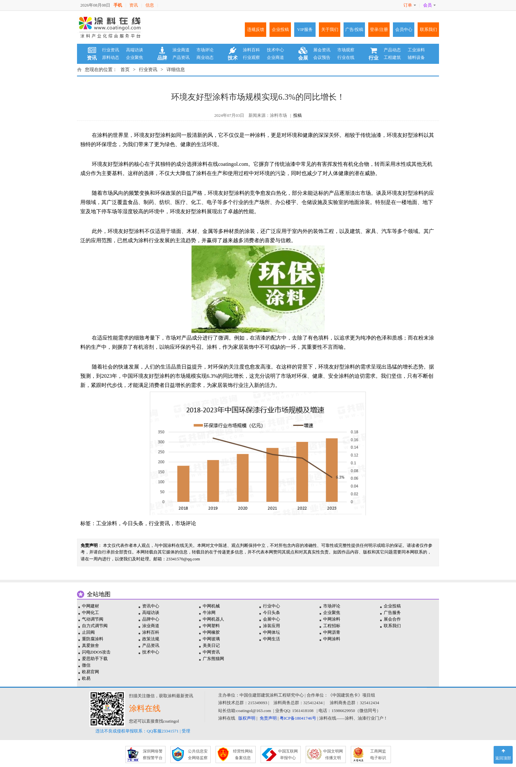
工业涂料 (416, 49)
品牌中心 (150, 619)
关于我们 (329, 29)
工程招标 (331, 625)
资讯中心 (150, 605)
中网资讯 (211, 652)
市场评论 (205, 49)
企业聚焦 (134, 57)
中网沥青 (331, 632)
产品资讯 (181, 57)
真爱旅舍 (90, 645)
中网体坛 (271, 632)
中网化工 (90, 612)
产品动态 (392, 49)
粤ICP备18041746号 (298, 718)
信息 (149, 5)
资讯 (133, 5)
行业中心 (271, 605)
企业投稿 (280, 29)
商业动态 (205, 57)
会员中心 (403, 29)
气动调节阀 (92, 619)
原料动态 (110, 57)
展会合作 (392, 619)
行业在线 (345, 57)
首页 (125, 69)
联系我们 (428, 29)
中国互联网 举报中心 (288, 754)
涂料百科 (251, 49)
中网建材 (90, 605)
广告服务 (392, 612)
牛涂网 (209, 612)
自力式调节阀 (95, 625)
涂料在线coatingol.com (222, 164)
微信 (86, 665)
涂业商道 (181, 49)
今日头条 (132, 523)
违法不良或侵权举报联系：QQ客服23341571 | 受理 (142, 731)
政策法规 (150, 638)
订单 (409, 5)
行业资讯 (110, 49)
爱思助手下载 (95, 658)
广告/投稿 (354, 29)
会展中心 (271, 619)
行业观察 (251, 57)
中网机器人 (213, 619)
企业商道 (275, 57)
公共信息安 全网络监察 (198, 754)
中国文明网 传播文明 (333, 754)
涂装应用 (271, 625)
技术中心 (275, 49)
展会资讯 (321, 49)
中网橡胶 (211, 632)
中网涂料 (331, 619)
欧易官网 (90, 671)
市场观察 (345, 49)
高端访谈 (134, 49)
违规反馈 (255, 29)
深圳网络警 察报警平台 (153, 754)
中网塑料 (211, 625)
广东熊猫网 (213, 658)
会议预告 (321, 57)
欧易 (86, 678)
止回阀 (88, 632)
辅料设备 (416, 57)
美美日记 (211, 645)
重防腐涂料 (92, 638)
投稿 (297, 115)
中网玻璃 (211, 638)
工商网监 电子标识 (378, 754)
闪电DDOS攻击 (96, 652)
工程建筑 (392, 57)
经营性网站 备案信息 (243, 754)
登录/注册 (379, 29)
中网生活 (271, 638)
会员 (429, 5)
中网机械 (211, 605)
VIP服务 (305, 29)
